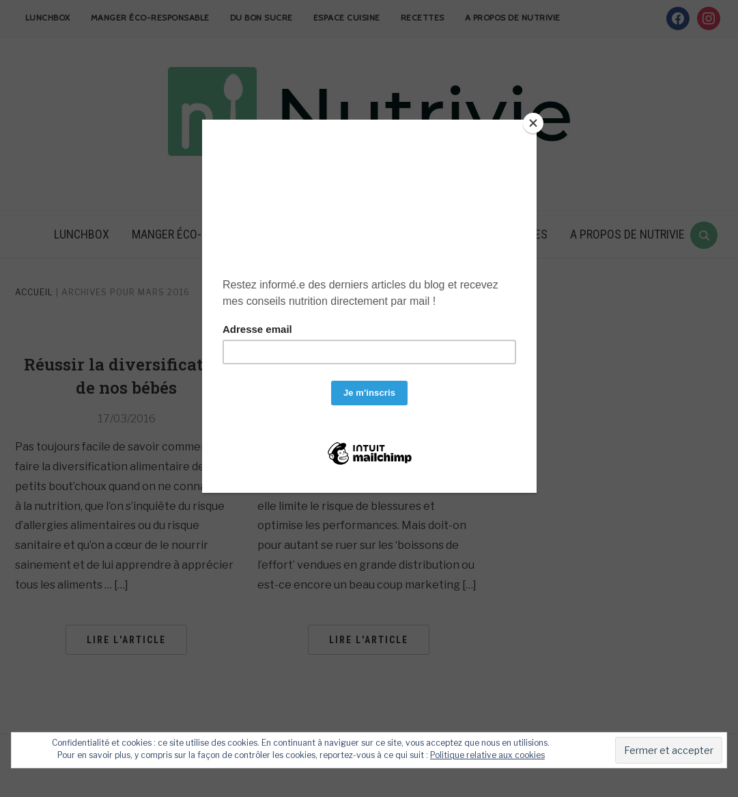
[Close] (533, 123)
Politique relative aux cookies (487, 755)
